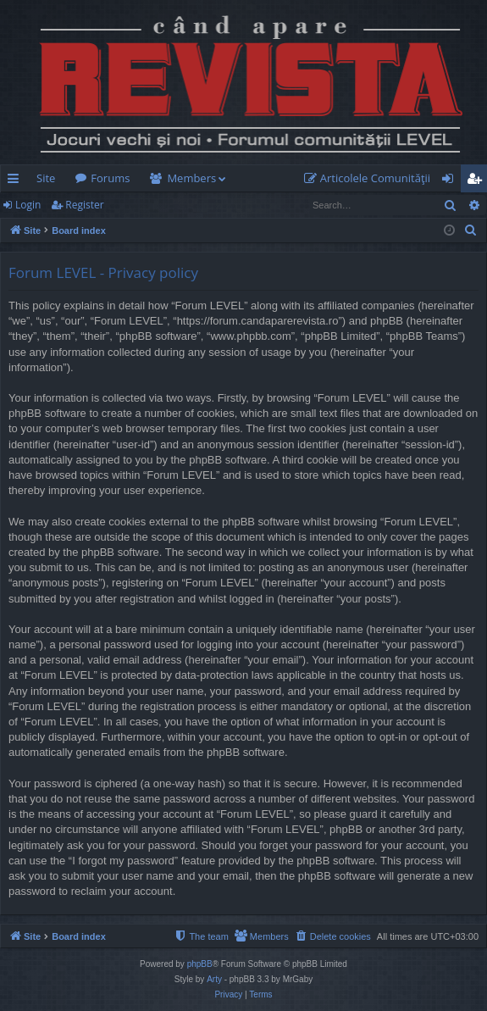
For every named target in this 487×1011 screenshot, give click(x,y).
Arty (214, 979)
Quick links (16, 181)
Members (191, 178)
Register (84, 204)
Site (45, 178)
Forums (110, 178)
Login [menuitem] (451, 181)
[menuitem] (371, 178)
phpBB (200, 964)
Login (28, 204)
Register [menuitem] (477, 181)
